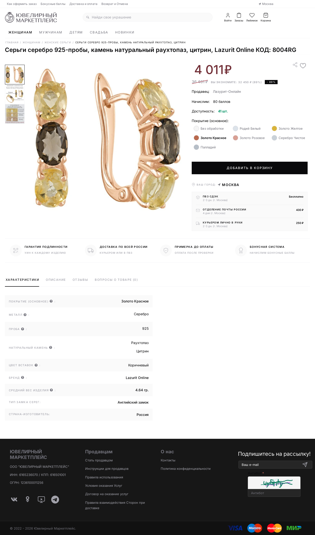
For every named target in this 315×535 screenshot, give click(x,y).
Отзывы (80, 280)
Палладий (205, 147)
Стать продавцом (99, 460)
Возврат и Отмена (114, 4)
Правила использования (104, 477)
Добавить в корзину (250, 168)
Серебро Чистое (288, 138)
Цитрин (142, 351)
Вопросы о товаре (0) (116, 280)
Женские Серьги (58, 42)
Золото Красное (210, 138)
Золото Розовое (249, 138)
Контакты (168, 460)
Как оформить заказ (22, 4)
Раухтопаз (140, 343)
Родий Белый (247, 128)
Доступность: (203, 111)
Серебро (141, 314)
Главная (11, 42)
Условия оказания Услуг (103, 486)
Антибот (255, 473)
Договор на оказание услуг (106, 494)
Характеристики (22, 280)
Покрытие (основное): (210, 121)
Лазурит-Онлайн (227, 91)
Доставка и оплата (83, 4)
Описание (56, 280)
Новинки (125, 32)
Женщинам (20, 32)
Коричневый (138, 365)
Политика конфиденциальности (186, 469)
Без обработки (209, 128)
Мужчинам (50, 32)
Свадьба (99, 32)
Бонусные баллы (53, 4)
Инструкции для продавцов (106, 469)
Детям (76, 32)
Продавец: (200, 91)
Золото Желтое (287, 128)
